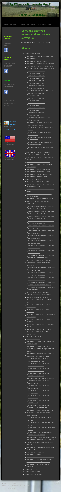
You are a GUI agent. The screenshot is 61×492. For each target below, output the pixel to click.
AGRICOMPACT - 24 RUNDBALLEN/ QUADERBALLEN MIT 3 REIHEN (38, 406)
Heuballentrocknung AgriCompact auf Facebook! (9, 86)
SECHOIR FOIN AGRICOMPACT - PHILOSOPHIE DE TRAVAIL (40, 320)
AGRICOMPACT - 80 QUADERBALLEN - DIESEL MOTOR (42, 424)
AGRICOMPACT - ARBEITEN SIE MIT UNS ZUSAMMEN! (38, 465)
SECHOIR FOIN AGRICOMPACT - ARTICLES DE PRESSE (40, 325)
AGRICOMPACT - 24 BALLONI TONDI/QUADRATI (36, 114)
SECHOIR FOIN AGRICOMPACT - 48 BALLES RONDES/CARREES (41, 237)
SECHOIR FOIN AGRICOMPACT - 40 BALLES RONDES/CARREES (41, 242)
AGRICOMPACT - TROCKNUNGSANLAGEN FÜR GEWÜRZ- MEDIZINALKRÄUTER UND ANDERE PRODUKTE (40, 442)
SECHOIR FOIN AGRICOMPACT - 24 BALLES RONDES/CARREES (41, 252)
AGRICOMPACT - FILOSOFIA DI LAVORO (38, 171)
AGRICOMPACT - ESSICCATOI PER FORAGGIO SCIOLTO (40, 158)
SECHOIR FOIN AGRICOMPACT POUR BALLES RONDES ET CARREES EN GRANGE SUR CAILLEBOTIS (40, 263)
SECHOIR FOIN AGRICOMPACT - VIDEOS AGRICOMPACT (38, 306)
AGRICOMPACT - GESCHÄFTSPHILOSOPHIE (39, 459)
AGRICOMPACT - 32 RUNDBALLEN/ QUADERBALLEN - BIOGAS (38, 375)
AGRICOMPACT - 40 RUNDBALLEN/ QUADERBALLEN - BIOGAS (38, 370)
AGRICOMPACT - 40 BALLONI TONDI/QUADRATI (36, 104)
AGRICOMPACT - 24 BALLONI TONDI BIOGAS (41, 90)
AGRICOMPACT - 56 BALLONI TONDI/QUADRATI (36, 94)
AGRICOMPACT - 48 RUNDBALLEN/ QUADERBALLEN (38, 387)
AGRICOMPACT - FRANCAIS (33, 179)
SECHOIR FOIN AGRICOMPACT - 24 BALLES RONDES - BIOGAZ (41, 227)
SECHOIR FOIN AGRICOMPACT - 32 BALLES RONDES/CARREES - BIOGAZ (41, 222)
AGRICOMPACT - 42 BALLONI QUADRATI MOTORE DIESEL (40, 139)
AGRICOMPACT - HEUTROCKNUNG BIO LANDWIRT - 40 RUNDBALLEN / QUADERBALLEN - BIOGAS (41, 349)
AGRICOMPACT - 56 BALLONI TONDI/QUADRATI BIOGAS (36, 72)
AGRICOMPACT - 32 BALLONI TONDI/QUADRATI (36, 109)
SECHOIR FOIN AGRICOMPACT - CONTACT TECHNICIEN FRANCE (39, 195)
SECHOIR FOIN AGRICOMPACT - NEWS (38, 181)
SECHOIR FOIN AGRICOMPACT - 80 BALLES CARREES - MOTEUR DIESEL (41, 274)
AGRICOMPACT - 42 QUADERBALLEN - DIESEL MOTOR (42, 429)
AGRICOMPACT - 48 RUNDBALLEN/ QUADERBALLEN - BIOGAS (38, 365)
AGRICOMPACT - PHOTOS (32, 469)
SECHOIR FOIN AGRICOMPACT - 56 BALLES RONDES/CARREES (41, 232)
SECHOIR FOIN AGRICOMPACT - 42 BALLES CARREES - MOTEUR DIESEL (41, 279)
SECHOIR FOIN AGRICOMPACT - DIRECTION (39, 329)
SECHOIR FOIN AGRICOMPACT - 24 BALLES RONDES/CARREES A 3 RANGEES (41, 257)
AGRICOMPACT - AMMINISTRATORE (37, 176)
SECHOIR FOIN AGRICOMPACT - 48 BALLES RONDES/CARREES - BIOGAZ (41, 212)
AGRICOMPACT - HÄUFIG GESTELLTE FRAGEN (40, 457)
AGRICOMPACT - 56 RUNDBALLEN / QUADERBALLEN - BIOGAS (38, 360)
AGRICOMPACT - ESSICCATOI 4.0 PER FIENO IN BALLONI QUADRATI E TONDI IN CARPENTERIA (40, 67)
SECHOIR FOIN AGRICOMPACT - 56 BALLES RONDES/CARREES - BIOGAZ (41, 207)
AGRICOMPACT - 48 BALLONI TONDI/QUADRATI (36, 99)
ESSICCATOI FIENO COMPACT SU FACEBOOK (9, 65)
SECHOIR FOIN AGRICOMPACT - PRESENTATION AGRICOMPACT (41, 316)
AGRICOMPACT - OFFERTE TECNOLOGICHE (39, 174)
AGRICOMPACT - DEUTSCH (33, 336)
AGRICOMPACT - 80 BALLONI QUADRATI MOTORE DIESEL (40, 134)
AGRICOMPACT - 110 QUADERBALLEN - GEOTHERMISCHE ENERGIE (39, 434)
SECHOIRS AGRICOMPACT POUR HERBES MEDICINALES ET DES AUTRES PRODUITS (39, 293)
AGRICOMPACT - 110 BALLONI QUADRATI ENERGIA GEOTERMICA (40, 143)
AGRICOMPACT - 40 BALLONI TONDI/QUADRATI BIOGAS (36, 82)
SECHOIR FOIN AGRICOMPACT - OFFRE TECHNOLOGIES (38, 333)
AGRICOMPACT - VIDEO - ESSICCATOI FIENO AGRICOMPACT (40, 166)
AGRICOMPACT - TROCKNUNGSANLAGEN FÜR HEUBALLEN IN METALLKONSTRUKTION (40, 355)
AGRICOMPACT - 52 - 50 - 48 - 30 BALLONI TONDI (40, 148)
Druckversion (6, 483)
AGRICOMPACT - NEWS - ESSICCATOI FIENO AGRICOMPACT (40, 57)
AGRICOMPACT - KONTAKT (32, 471)
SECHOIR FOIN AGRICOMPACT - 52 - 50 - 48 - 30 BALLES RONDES (41, 289)
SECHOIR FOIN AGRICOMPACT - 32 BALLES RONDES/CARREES (41, 247)
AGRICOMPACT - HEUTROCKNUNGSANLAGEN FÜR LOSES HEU (40, 448)
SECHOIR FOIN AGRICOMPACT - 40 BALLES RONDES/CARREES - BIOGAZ (41, 217)
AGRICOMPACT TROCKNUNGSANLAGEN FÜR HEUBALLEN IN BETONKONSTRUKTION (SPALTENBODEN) (40, 413)
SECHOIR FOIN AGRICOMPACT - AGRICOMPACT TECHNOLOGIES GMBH (41, 185)
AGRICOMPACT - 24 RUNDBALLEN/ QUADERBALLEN (38, 402)
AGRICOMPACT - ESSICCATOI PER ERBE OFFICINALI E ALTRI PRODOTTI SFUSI (38, 153)
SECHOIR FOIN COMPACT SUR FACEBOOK (8, 43)
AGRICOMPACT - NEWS (33, 339)
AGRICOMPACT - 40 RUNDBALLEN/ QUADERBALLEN (38, 392)
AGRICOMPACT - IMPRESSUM (33, 474)
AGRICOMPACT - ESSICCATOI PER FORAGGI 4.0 (41, 63)
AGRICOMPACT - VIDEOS (34, 454)
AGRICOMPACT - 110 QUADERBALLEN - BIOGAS (39, 419)
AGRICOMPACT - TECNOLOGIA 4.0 (37, 61)
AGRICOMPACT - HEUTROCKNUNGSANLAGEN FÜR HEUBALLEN (40, 343)
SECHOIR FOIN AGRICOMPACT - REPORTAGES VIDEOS (40, 190)
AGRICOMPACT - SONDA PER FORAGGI (38, 162)
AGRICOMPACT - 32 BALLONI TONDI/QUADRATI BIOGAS (36, 87)
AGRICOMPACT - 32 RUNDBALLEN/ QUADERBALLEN (38, 397)
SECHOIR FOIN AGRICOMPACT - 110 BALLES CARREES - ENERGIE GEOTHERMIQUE (41, 284)
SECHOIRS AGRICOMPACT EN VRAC (37, 297)
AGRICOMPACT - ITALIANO (32, 53)
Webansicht (56, 483)
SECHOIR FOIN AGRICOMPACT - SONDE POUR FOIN (40, 301)
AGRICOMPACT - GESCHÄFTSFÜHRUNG (38, 462)
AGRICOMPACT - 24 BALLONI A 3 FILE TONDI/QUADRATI (39, 119)
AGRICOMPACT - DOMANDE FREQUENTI (38, 169)
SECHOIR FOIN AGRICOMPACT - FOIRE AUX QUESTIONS (39, 311)
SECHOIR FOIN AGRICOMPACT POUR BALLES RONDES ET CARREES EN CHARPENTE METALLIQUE (40, 201)
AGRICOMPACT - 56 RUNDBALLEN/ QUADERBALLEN (38, 382)
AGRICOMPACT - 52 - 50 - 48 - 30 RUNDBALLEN (42, 437)
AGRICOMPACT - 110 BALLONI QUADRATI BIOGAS (40, 129)
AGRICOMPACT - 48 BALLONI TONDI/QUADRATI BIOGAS (36, 77)
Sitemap (14, 483)
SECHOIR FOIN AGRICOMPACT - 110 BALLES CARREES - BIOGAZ (41, 269)
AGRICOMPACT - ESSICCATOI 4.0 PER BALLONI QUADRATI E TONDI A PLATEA (40, 124)
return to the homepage (44, 42)
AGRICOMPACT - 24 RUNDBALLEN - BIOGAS (41, 378)
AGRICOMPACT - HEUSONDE (35, 452)
